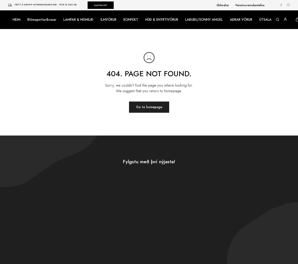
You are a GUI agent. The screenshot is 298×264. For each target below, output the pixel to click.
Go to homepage (149, 107)
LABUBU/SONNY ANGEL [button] (204, 19)
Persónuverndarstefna (249, 5)
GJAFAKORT (100, 5)
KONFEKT (130, 19)
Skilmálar (223, 5)
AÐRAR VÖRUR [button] (241, 19)
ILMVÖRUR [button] (108, 19)
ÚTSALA (265, 19)
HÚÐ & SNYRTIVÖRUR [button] (161, 19)
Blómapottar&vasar (41, 19)
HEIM (16, 19)
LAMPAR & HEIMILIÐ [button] (78, 19)
